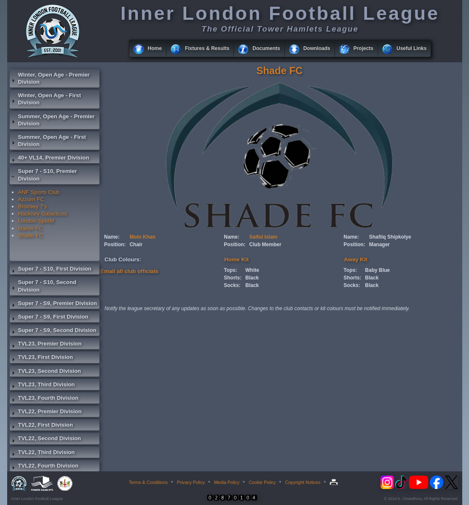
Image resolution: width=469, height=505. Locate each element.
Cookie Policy (262, 482)
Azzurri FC (31, 199)
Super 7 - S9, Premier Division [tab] (53, 304)
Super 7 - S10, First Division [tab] (50, 270)
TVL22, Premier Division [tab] (46, 412)
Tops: (230, 270)
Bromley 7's (32, 206)
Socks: (232, 285)
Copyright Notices (302, 482)
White (252, 270)
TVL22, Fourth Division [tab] (44, 466)
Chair (135, 244)
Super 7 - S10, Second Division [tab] (43, 285)
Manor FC (30, 228)
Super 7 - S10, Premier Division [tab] (43, 174)
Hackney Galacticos (42, 213)
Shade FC (30, 235)
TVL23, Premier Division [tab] (46, 344)
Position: (115, 244)
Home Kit (236, 259)
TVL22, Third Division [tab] (42, 453)
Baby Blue (377, 270)
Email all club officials (129, 271)
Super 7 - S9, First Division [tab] (49, 318)
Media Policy (226, 482)
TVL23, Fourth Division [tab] (44, 399)
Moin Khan (142, 237)
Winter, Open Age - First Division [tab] (45, 99)
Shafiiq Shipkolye (390, 237)
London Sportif (36, 221)
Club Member (265, 244)
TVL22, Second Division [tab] (45, 439)
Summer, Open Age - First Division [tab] (48, 140)
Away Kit (355, 259)
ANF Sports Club (39, 192)
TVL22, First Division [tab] (41, 426)
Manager (379, 244)
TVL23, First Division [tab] (41, 358)
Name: (112, 237)
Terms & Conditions (148, 482)
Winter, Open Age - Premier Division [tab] (50, 78)
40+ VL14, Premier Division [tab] (49, 158)
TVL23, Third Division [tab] (42, 385)
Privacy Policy (191, 482)
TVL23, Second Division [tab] (45, 372)
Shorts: (232, 278)
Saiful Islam (263, 237)
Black (252, 278)
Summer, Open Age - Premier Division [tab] (52, 120)
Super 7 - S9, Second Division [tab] (53, 331)
